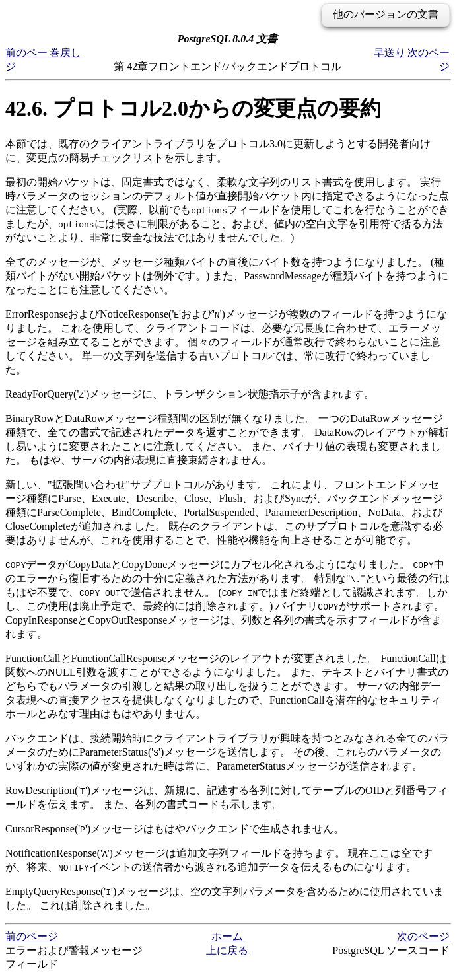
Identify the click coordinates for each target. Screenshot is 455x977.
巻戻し (65, 52)
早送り (389, 52)
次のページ (423, 936)
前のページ (31, 936)
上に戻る (227, 950)
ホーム (227, 936)
